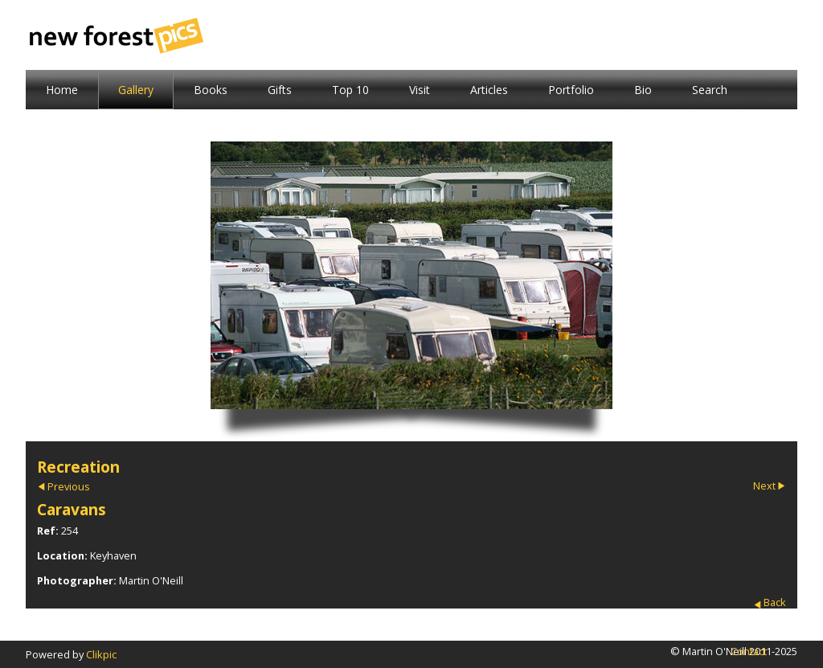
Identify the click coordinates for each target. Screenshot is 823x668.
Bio (643, 89)
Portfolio (571, 89)
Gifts (280, 89)
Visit (419, 89)
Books (210, 89)
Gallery (136, 89)
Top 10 (350, 89)
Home (62, 89)
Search (709, 89)
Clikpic (101, 654)
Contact (749, 651)
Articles (489, 89)
